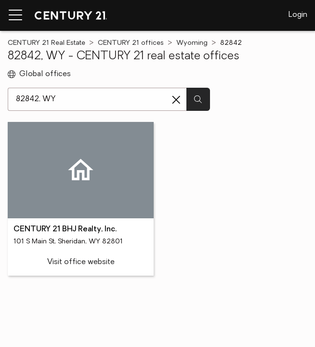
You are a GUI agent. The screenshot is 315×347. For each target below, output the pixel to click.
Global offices (39, 74)
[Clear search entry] (176, 100)
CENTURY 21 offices (131, 43)
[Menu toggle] (15, 15)
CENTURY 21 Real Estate (46, 43)
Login (298, 15)
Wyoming (192, 43)
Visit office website (81, 262)
